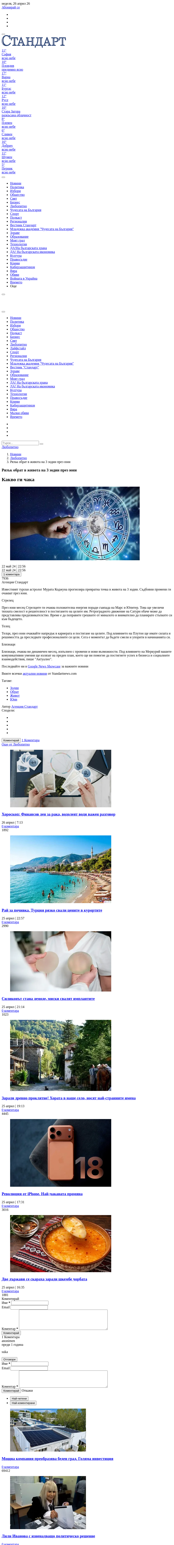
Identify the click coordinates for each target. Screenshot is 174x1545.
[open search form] (3, 177)
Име (6, 1303)
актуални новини (35, 673)
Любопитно (18, 458)
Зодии (14, 688)
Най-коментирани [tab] (23, 1410)
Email (6, 1307)
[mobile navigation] (3, 34)
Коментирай (11, 740)
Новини (15, 454)
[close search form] (3, 311)
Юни (13, 699)
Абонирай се (11, 7)
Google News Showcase (44, 666)
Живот (15, 695)
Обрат (14, 692)
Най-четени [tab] (19, 1405)
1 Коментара (31, 740)
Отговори (9, 1363)
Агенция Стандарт (24, 706)
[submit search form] (41, 444)
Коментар (10, 1332)
